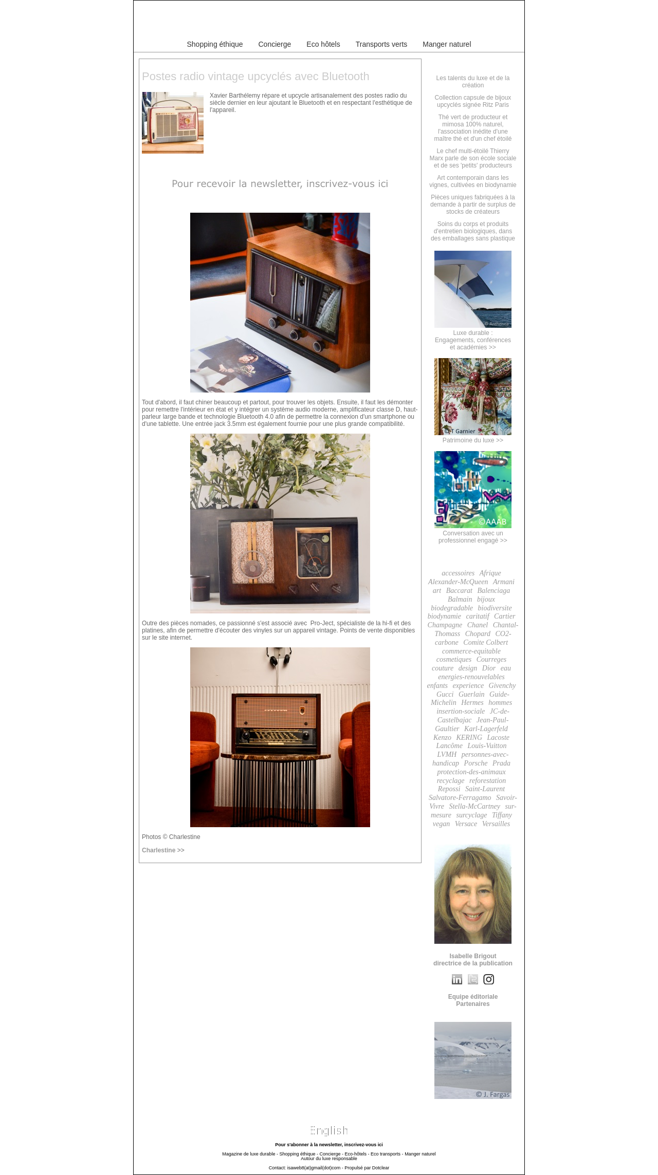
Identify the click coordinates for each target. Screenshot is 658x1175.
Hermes (472, 702)
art (437, 590)
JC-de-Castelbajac (473, 715)
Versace (466, 824)
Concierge (275, 44)
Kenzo (442, 737)
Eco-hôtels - (357, 1154)
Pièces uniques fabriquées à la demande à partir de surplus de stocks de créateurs (473, 204)
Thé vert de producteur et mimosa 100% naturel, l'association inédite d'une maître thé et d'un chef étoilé (472, 128)
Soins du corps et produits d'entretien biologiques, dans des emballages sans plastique (473, 231)
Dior (489, 668)
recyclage (451, 781)
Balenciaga (493, 590)
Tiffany (502, 815)
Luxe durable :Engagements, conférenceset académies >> (472, 336)
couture (442, 668)
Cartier (504, 616)
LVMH (447, 754)
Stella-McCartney (474, 806)
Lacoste (498, 737)
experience (468, 685)
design (468, 668)
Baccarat (459, 590)
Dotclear (381, 1167)
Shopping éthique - (298, 1154)
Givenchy (502, 685)
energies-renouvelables (471, 677)
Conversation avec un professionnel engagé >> (472, 533)
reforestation (487, 781)
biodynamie (444, 616)
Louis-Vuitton (486, 746)
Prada (501, 763)
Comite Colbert (485, 642)
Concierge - (331, 1154)
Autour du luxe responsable (329, 1158)
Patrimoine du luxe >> (472, 437)
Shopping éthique (215, 44)
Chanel (477, 625)
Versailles (496, 824)
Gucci (444, 694)
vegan (441, 824)
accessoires (458, 573)
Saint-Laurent (485, 789)
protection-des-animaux (471, 772)
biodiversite (495, 608)
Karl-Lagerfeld (486, 729)
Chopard (477, 634)
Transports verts (382, 44)
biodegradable (452, 608)
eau (506, 668)
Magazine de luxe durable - (250, 1154)
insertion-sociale (460, 711)
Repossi (449, 789)
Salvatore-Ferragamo (460, 797)
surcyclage (471, 815)
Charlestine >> (163, 850)
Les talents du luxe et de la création (473, 81)
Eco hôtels (323, 44)
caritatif (477, 616)
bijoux (486, 599)
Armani (504, 582)
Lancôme (449, 746)
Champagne (445, 625)
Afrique (490, 573)
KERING (469, 737)
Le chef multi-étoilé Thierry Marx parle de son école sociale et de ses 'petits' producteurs (473, 158)
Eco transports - (387, 1154)
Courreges (492, 659)
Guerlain (472, 694)
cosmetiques (453, 659)
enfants (437, 685)
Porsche (476, 763)
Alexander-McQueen (458, 582)
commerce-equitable (471, 651)
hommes (500, 702)
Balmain (460, 599)
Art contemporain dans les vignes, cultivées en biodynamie (472, 181)
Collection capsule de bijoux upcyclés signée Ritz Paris (473, 101)
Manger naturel (447, 44)
